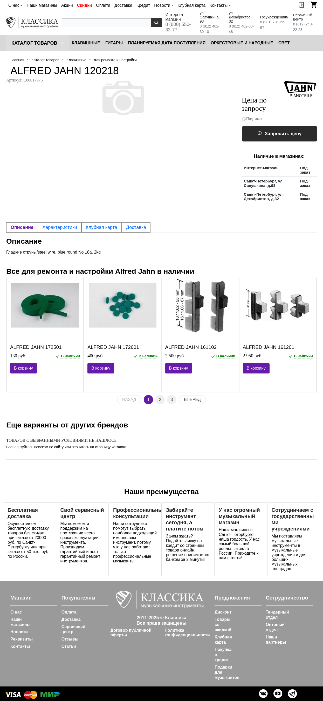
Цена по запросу (254, 104)
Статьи (68, 646)
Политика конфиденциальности (187, 632)
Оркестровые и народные (242, 43)
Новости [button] (162, 5)
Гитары (114, 43)
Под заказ (252, 119)
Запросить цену (279, 133)
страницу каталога (110, 447)
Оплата (103, 5)
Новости (19, 632)
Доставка (123, 5)
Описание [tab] (22, 227)
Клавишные (86, 43)
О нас (16, 612)
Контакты (20, 646)
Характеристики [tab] (59, 227)
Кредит (143, 5)
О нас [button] (13, 5)
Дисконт (223, 612)
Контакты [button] (219, 5)
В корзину (23, 368)
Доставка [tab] (136, 227)
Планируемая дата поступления (166, 43)
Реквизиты (21, 639)
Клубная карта (191, 5)
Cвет (284, 43)
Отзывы (69, 639)
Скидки (84, 5)
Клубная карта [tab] (101, 227)
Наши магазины (42, 5)
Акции (67, 5)
